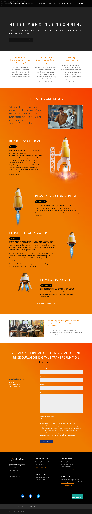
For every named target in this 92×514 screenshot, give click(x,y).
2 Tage (12, 147)
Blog (55, 3)
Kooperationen (71, 3)
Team (50, 3)
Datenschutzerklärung (36, 507)
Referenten (62, 3)
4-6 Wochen (40, 201)
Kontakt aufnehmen (21, 40)
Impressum (12, 507)
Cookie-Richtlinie (23, 507)
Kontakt (80, 3)
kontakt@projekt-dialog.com (18, 480)
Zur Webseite (41, 467)
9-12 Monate (46, 285)
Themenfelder (41, 3)
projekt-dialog (30, 3)
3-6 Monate (14, 238)
